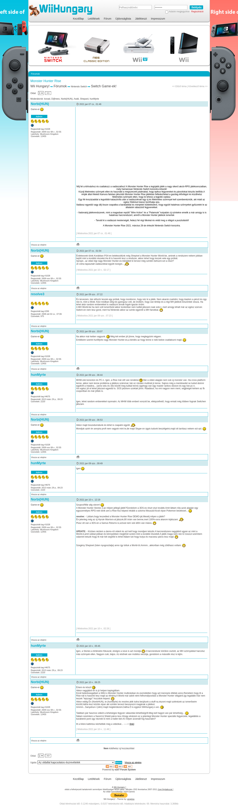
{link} (131, 724)
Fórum (107, 18)
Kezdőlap (78, 18)
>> (48, 93)
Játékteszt (141, 18)
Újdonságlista (123, 18)
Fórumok (60, 86)
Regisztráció (197, 11)
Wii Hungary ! (120, 787)
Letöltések (94, 18)
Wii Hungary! (40, 86)
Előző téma (180, 86)
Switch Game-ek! (103, 86)
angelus (131, 799)
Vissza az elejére (38, 245)
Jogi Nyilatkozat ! (165, 789)
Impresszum (158, 18)
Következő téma (196, 86)
